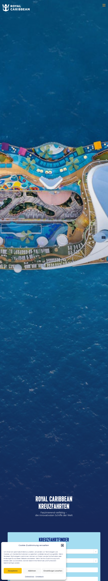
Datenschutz (29, 576)
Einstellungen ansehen (53, 571)
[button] (62, 545)
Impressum (40, 576)
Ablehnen (32, 571)
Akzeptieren (13, 571)
